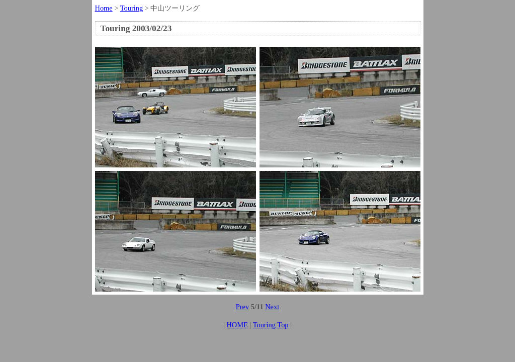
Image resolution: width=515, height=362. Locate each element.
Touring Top (271, 325)
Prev (242, 307)
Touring (131, 8)
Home (104, 8)
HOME (236, 325)
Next (272, 307)
